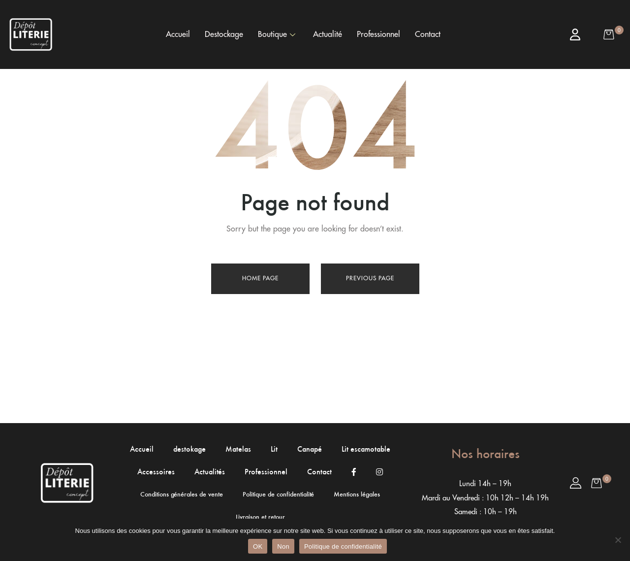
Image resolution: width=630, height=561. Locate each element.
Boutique (276, 34)
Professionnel (378, 34)
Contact (428, 34)
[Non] (618, 540)
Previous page (370, 278)
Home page (260, 278)
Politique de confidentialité (343, 546)
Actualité (327, 34)
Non (283, 546)
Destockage (224, 34)
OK (257, 546)
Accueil (178, 34)
